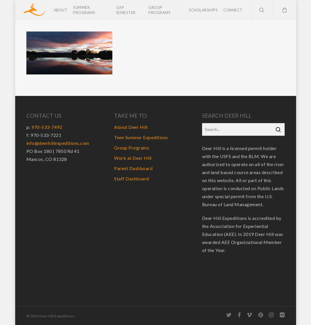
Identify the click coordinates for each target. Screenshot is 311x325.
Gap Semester (126, 10)
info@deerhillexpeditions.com (57, 143)
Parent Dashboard (133, 168)
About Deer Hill (131, 127)
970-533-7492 (46, 127)
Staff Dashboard (131, 178)
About (61, 10)
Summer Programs (84, 10)
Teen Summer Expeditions (141, 137)
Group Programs (159, 10)
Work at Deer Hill (133, 158)
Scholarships (203, 10)
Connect (232, 10)
